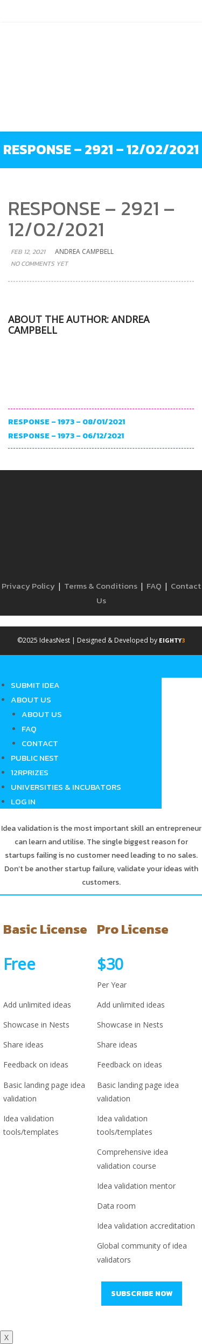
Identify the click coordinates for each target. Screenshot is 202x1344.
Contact (40, 743)
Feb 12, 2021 (28, 252)
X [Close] (6, 1337)
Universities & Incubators (66, 787)
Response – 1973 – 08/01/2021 (66, 422)
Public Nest (35, 758)
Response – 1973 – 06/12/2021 (66, 436)
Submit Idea (35, 685)
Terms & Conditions (100, 586)
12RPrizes (29, 772)
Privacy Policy (28, 586)
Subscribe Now (141, 1293)
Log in (23, 801)
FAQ (154, 586)
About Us (31, 699)
